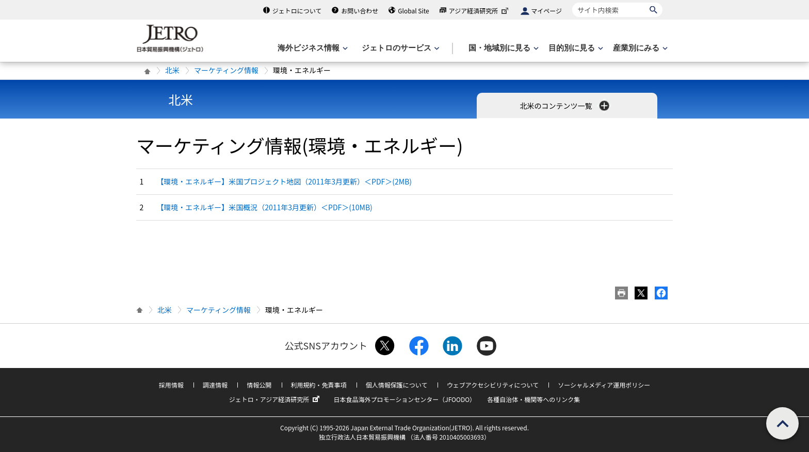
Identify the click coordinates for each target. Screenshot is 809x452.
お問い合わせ (359, 10)
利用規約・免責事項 (319, 384)
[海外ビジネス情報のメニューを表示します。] (312, 48)
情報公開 (259, 384)
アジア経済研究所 (480, 10)
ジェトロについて (297, 10)
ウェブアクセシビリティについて (493, 384)
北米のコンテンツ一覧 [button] (565, 106)
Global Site (413, 10)
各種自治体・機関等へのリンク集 (533, 399)
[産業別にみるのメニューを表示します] (639, 48)
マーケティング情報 (226, 70)
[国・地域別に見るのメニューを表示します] (502, 48)
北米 (172, 70)
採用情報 (171, 384)
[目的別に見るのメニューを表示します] (574, 48)
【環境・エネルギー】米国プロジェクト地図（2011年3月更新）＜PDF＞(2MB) (284, 181)
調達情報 (215, 384)
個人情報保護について (397, 384)
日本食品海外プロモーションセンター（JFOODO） (404, 399)
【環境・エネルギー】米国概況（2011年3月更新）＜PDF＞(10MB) (264, 207)
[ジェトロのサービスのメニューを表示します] (400, 48)
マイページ (546, 10)
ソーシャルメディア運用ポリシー (604, 384)
